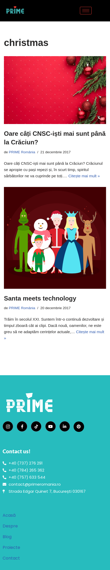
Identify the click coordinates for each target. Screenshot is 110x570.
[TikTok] (36, 426)
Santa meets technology (40, 298)
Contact (11, 558)
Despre (10, 526)
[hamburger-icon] (86, 10)
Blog (7, 537)
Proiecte (11, 547)
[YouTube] (50, 426)
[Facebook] (22, 426)
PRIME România (22, 152)
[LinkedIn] (64, 426)
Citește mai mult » (84, 176)
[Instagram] (8, 426)
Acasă (9, 515)
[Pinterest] (79, 426)
